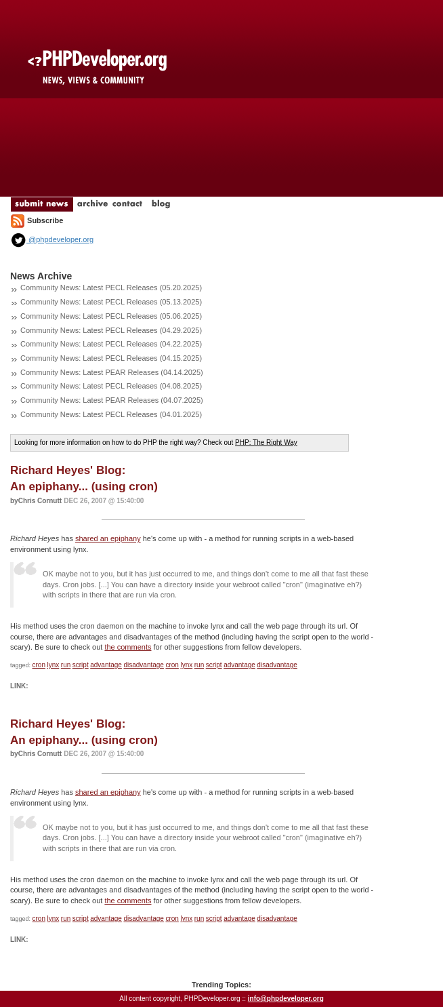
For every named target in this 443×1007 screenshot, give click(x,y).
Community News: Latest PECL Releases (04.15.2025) (111, 358)
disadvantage (143, 665)
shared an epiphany (108, 538)
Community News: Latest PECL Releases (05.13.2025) (111, 302)
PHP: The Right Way (266, 442)
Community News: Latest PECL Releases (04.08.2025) (111, 386)
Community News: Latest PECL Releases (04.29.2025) (111, 330)
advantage (106, 665)
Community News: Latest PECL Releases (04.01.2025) (111, 414)
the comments (127, 647)
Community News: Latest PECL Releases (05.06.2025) (111, 316)
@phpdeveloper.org (51, 239)
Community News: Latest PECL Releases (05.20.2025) (111, 287)
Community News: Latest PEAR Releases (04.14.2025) (111, 372)
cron (39, 665)
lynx (53, 665)
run (65, 665)
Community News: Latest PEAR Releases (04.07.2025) (111, 400)
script (80, 665)
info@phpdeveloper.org (286, 998)
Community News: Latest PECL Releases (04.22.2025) (111, 344)
